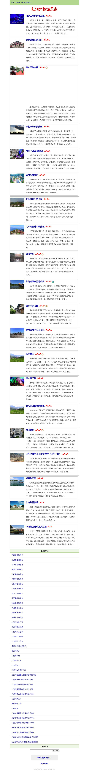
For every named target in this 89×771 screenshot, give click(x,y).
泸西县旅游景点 (17, 603)
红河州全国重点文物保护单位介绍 (24, 675)
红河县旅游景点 (17, 589)
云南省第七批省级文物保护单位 (23, 727)
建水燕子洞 (34, 378)
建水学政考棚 (37, 67)
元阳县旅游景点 (17, 574)
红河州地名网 (16, 660)
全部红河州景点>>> (44, 758)
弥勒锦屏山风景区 (38, 40)
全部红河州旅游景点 (19, 646)
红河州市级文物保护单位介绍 (22, 684)
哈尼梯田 (35, 354)
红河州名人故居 (17, 632)
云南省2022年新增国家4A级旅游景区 (25, 737)
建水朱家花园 (37, 306)
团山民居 (35, 430)
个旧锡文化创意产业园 (39, 527)
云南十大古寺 (16, 704)
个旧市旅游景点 (17, 584)
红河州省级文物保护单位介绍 (22, 680)
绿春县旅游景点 (17, 617)
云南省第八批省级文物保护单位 (23, 732)
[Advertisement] (51, 88)
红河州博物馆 (35, 502)
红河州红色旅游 (17, 627)
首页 (12, 2)
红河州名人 (16, 665)
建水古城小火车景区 (39, 330)
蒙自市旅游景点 (17, 569)
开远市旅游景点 (17, 593)
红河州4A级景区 (17, 636)
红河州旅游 (26, 2)
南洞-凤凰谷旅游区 (38, 151)
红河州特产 (16, 651)
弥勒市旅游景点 (17, 579)
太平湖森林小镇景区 (39, 226)
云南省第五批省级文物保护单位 (23, 718)
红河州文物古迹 (17, 622)
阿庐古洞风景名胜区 (39, 16)
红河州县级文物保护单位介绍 (22, 689)
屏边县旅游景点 (17, 608)
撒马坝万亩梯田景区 (39, 406)
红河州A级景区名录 (19, 670)
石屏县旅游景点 (17, 560)
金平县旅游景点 (17, 598)
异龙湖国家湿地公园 (40, 281)
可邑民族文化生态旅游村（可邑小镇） (47, 454)
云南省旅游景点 (17, 555)
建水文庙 (35, 254)
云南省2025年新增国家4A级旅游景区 (25, 742)
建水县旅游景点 (17, 565)
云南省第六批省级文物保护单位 (23, 723)
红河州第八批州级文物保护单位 (23, 694)
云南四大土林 (16, 699)
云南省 (18, 2)
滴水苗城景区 (35, 175)
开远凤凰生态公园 (38, 199)
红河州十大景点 (17, 641)
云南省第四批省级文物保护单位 (23, 713)
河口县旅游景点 (17, 613)
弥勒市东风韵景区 (38, 126)
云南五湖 (15, 708)
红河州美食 (16, 656)
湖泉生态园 (34, 478)
